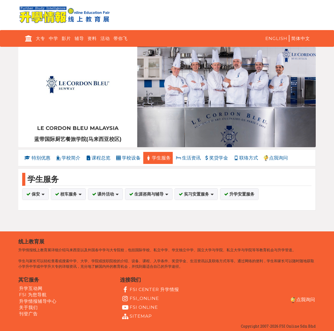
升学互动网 (31, 288)
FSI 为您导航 (33, 294)
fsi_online (140, 298)
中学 (53, 38)
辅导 (79, 38)
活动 (105, 38)
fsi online (139, 307)
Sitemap (136, 316)
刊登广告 (28, 313)
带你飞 (121, 38)
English (276, 38)
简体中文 (300, 38)
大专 (40, 38)
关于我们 (28, 307)
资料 (92, 38)
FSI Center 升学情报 (150, 289)
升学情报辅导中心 (38, 301)
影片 (66, 38)
